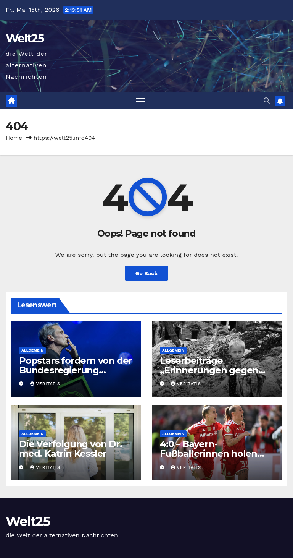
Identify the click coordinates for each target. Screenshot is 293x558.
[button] (267, 100)
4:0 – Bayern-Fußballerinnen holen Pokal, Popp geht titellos (215, 453)
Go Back (146, 273)
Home (14, 138)
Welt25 (25, 38)
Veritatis (45, 383)
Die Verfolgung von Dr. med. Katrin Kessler (70, 448)
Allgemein (32, 350)
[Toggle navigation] (140, 101)
